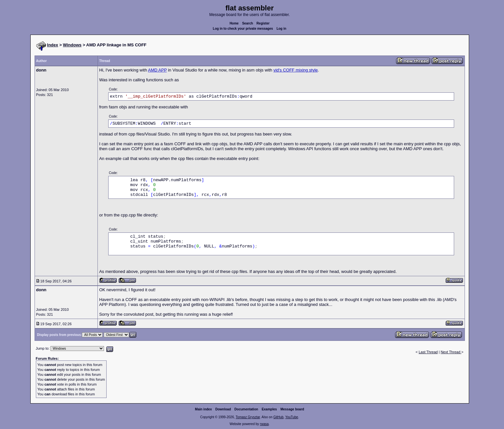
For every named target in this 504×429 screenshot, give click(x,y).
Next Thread (451, 352)
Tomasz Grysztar (248, 417)
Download (223, 409)
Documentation (246, 409)
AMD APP (157, 70)
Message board (292, 409)
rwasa (264, 424)
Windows (72, 44)
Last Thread (428, 352)
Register (263, 23)
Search (247, 23)
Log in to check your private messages (243, 28)
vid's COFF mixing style (296, 70)
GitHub (278, 417)
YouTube (291, 417)
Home (234, 23)
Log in (281, 28)
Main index (203, 409)
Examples (269, 409)
